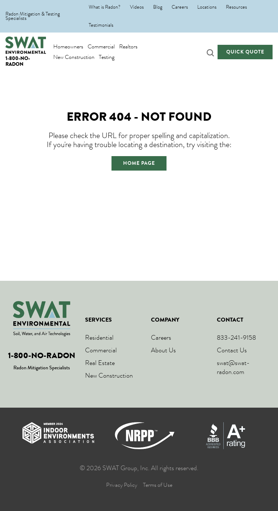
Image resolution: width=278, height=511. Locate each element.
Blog (157, 7)
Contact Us (232, 350)
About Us (163, 350)
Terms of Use (157, 485)
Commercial (101, 46)
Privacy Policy (121, 485)
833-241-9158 (236, 337)
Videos (137, 7)
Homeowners (68, 46)
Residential (99, 337)
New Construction (73, 56)
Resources (236, 7)
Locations (206, 7)
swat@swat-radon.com (233, 367)
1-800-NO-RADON (17, 61)
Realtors (128, 46)
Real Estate (100, 363)
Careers (180, 7)
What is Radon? (105, 7)
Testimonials (101, 25)
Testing (106, 56)
